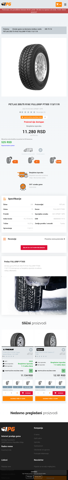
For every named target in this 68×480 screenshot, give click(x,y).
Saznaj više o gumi (17, 398)
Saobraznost (38, 446)
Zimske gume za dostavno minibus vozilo (26, 29)
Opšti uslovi (38, 438)
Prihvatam (29, 477)
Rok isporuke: (9, 366)
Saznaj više (38, 477)
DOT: (6, 361)
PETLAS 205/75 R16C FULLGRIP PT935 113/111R (20, 31)
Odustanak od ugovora (42, 450)
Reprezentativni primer (8, 145)
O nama (36, 434)
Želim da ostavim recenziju (34, 247)
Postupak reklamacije (41, 453)
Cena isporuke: (9, 364)
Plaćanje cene (6, 466)
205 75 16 (48, 29)
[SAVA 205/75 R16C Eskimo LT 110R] (50, 338)
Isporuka (37, 442)
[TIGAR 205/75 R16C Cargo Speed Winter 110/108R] (18, 338)
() (59, 4)
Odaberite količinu (8, 390)
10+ (31, 371)
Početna (6, 29)
